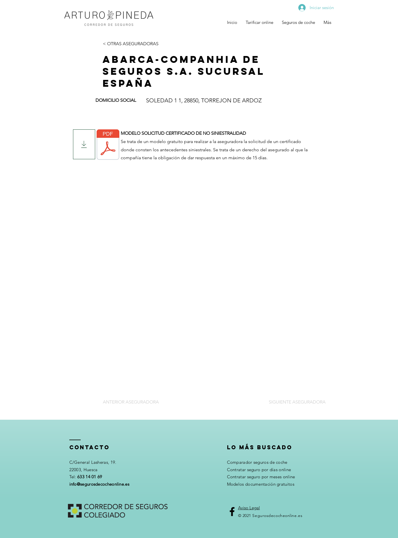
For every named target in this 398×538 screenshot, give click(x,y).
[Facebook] (232, 512)
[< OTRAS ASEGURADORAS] (131, 43)
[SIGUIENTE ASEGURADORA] (297, 402)
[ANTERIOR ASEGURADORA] (131, 402)
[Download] (84, 144)
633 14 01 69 (89, 476)
